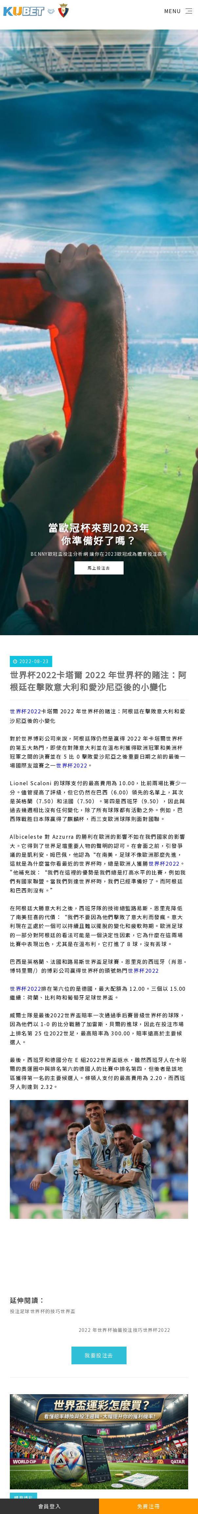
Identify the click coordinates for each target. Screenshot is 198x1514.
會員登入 (49, 1506)
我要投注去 (99, 1355)
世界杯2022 (25, 711)
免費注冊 (148, 1506)
